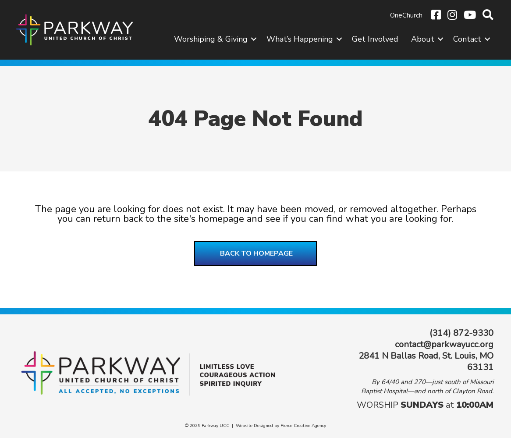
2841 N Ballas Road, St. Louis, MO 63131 (425, 361)
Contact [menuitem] (467, 39)
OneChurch (406, 15)
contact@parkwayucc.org (444, 344)
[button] (254, 39)
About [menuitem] (422, 39)
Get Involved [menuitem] (375, 39)
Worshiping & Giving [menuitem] (211, 39)
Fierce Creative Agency (303, 426)
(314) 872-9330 (461, 333)
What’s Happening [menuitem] (299, 39)
